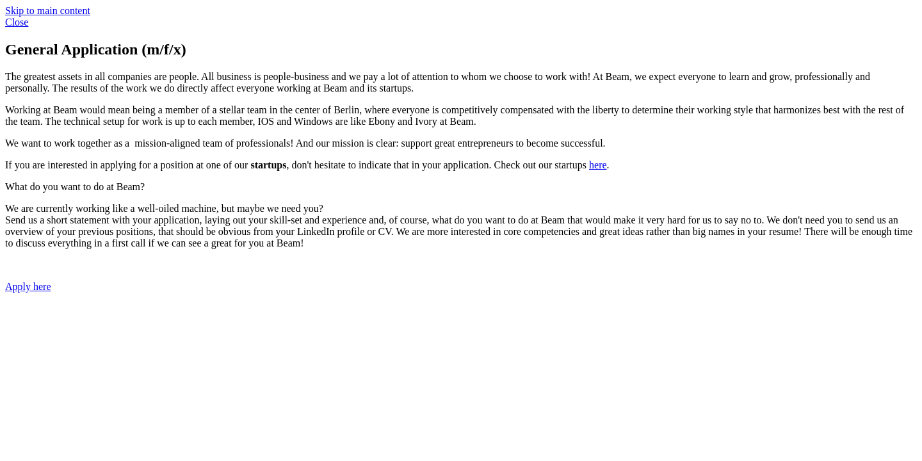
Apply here (28, 286)
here (598, 164)
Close (16, 22)
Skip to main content (47, 10)
